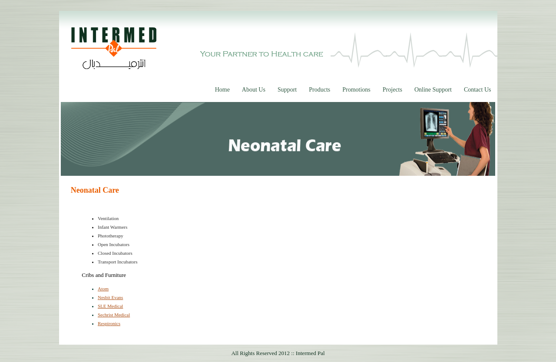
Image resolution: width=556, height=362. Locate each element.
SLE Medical (110, 306)
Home (222, 89)
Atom (103, 288)
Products (319, 89)
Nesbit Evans (110, 297)
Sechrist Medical (114, 314)
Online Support (433, 89)
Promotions (356, 89)
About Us (253, 89)
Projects (392, 89)
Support (287, 89)
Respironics (109, 323)
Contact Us (477, 89)
